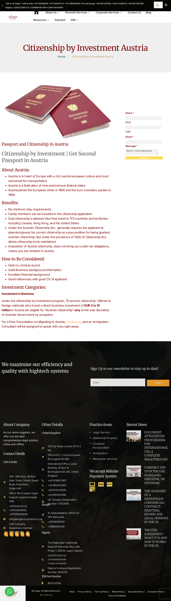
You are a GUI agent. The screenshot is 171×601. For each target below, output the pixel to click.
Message (132, 146)
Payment (60, 19)
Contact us (73, 322)
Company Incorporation (101, 584)
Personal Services (77, 12)
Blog (148, 12)
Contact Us (134, 12)
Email (130, 136)
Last (128, 131)
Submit (144, 157)
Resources (41, 19)
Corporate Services (109, 12)
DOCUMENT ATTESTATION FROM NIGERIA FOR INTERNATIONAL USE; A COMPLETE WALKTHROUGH (156, 584)
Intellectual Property (105, 576)
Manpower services (105, 597)
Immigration (100, 591)
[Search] (166, 5)
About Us (52, 12)
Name (130, 113)
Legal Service (101, 571)
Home (61, 56)
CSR (74, 19)
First (128, 122)
